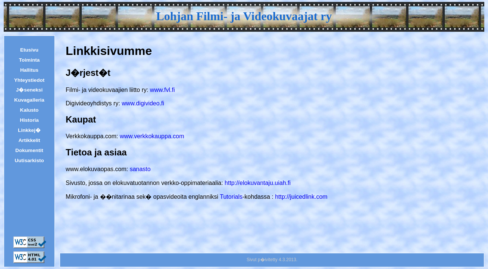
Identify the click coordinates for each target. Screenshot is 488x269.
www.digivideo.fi (143, 103)
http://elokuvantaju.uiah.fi (258, 183)
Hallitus (29, 70)
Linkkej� (29, 130)
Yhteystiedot (29, 80)
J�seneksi (29, 90)
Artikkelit (29, 140)
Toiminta (29, 60)
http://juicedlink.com (301, 197)
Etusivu (29, 50)
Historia (29, 120)
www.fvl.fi (162, 90)
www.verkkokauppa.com (152, 136)
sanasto (140, 169)
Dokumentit (29, 150)
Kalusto (29, 110)
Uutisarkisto (29, 160)
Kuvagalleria (29, 100)
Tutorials (231, 197)
